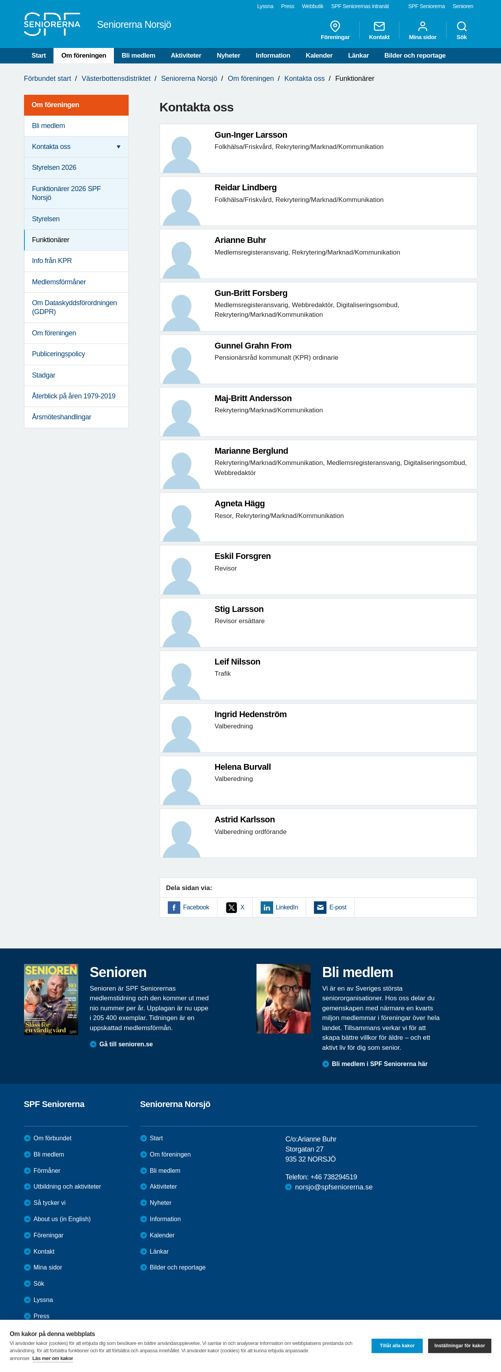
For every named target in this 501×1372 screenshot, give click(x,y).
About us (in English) (62, 1219)
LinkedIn (287, 907)
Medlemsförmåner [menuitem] (59, 282)
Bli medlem (138, 55)
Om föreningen (83, 55)
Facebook (196, 907)
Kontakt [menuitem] (379, 30)
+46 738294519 (333, 1177)
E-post (337, 907)
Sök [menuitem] (462, 30)
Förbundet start (47, 78)
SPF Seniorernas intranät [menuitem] (360, 6)
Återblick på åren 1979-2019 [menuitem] (73, 396)
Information (273, 55)
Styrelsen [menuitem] (46, 219)
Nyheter (228, 55)
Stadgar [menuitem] (43, 375)
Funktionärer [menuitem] (50, 240)
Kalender (319, 55)
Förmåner (47, 1170)
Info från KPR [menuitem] (52, 261)
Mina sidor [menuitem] (422, 30)
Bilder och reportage (415, 55)
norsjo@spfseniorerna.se (333, 1187)
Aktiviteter (186, 55)
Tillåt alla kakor (397, 1345)
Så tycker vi (50, 1202)
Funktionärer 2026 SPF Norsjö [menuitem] (66, 193)
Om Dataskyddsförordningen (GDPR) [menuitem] (74, 307)
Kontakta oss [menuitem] (51, 146)
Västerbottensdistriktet (116, 78)
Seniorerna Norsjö (189, 78)
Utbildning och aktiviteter (67, 1186)
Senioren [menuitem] (463, 6)
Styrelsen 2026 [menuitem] (54, 167)
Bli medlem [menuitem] (48, 126)
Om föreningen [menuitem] (55, 105)
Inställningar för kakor (459, 1345)
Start (39, 55)
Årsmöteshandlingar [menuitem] (61, 417)
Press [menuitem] (287, 6)
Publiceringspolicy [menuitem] (58, 354)
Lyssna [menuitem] (265, 6)
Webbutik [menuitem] (312, 6)
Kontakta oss (304, 78)
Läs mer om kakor (53, 1358)
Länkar (358, 55)
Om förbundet (53, 1138)
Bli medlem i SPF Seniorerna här (380, 1064)
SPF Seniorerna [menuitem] (426, 6)
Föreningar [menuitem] (335, 30)
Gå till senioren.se (126, 1044)
